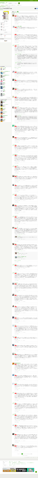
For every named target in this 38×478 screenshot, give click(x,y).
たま (15, 125)
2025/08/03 (24, 29)
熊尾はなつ (16, 154)
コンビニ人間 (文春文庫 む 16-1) (6, 71)
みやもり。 (16, 272)
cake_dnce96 (16, 165)
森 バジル (4, 112)
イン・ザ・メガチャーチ (5, 104)
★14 (19, 180)
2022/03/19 (24, 370)
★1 (21, 120)
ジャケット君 (16, 227)
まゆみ (15, 243)
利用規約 (19, 461)
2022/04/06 (24, 340)
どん (15, 305)
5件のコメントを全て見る (18, 67)
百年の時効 (4, 119)
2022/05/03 (24, 301)
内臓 (15, 79)
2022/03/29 (24, 349)
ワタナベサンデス (19, 115)
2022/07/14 (24, 180)
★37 (19, 370)
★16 (19, 429)
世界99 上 (4, 82)
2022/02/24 (24, 429)
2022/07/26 (24, 150)
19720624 (16, 383)
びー (15, 433)
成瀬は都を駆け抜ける (5, 115)
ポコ (15, 374)
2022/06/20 (24, 234)
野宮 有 (3, 101)
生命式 (3, 93)
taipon (15, 204)
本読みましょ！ (17, 88)
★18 (19, 379)
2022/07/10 (24, 200)
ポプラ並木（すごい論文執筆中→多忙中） (22, 256)
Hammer (16, 336)
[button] (19, 3)
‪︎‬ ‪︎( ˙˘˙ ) (15, 392)
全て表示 (13, 13)
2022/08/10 (24, 140)
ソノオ (15, 33)
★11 (19, 132)
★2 (21, 60)
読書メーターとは (11, 461)
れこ (15, 344)
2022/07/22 (24, 161)
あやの (15, 144)
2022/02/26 (24, 420)
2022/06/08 (24, 268)
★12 (19, 150)
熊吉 (15, 353)
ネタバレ (17, 13)
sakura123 (16, 175)
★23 (19, 332)
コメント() (21, 29)
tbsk (15, 184)
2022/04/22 (24, 332)
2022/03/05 (24, 379)
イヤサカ (16, 96)
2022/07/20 (24, 171)
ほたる (15, 264)
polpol (15, 424)
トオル (15, 294)
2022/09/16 (24, 132)
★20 (19, 398)
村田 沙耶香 (1, 9)
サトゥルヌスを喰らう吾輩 (18, 26)
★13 (19, 200)
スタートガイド (15, 461)
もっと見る (8, 97)
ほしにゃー (16, 71)
